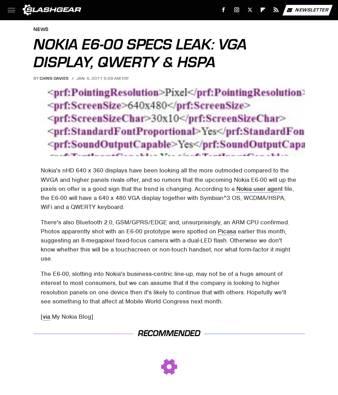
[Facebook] (224, 10)
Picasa (227, 231)
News (41, 30)
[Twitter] (250, 10)
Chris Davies (54, 78)
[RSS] (276, 10)
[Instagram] (237, 10)
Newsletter (307, 10)
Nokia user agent (259, 189)
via (46, 316)
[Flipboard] (263, 10)
